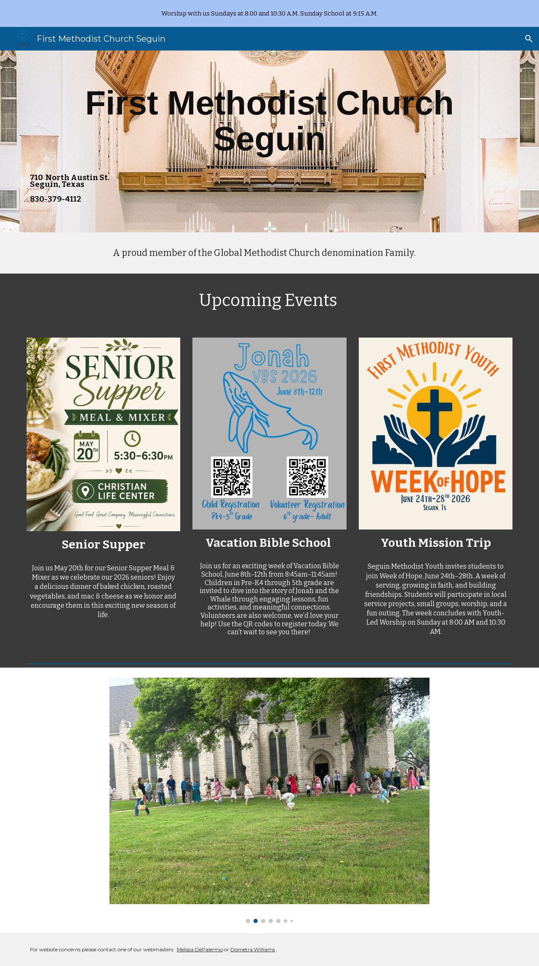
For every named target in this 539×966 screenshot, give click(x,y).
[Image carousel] (269, 800)
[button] (529, 39)
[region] (269, 13)
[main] (269, 121)
